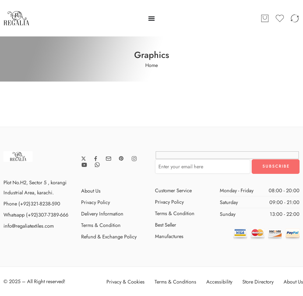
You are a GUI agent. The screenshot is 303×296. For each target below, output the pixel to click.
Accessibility (219, 281)
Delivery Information (102, 213)
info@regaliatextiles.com (28, 225)
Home (151, 65)
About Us (91, 190)
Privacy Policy (95, 202)
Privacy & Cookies (125, 281)
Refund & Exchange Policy (109, 236)
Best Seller (165, 224)
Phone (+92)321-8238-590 (31, 203)
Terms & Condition (101, 225)
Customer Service (173, 190)
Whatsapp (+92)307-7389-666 (35, 214)
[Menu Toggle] (151, 18)
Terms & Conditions (175, 281)
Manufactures (169, 236)
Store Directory (258, 281)
